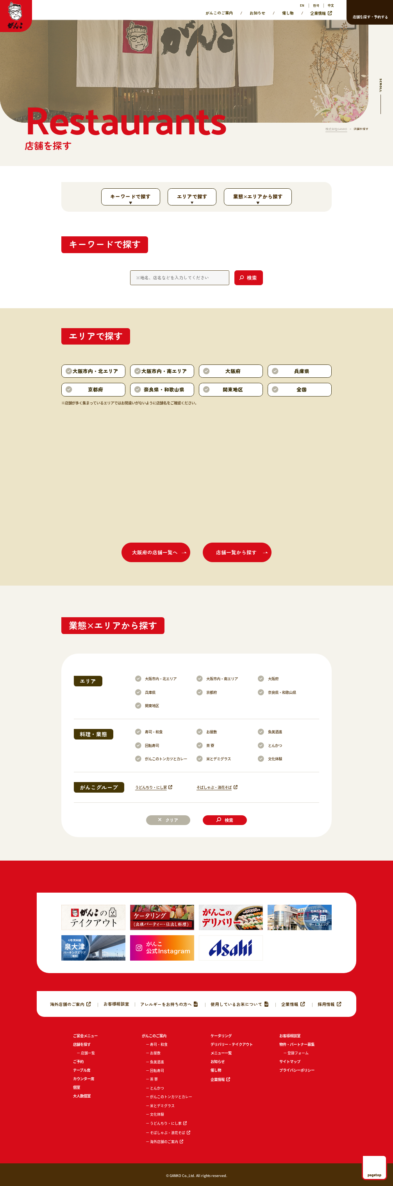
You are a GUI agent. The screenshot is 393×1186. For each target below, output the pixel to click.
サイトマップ (289, 1061)
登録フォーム (298, 1053)
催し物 (288, 13)
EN (302, 5)
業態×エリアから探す (258, 196)
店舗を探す (82, 1044)
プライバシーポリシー (296, 1070)
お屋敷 (211, 731)
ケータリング (221, 1035)
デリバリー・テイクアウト (232, 1044)
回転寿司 (152, 745)
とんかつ (275, 745)
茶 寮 (210, 745)
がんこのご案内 (219, 13)
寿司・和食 (154, 731)
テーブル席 (81, 1070)
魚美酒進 (275, 731)
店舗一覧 (88, 1053)
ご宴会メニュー (85, 1035)
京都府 (211, 692)
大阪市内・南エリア (222, 678)
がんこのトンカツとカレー (166, 758)
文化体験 (275, 758)
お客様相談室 (116, 1004)
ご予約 (78, 1061)
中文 (331, 5)
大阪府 (273, 678)
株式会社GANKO (336, 128)
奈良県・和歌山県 (282, 692)
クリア (171, 820)
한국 (316, 5)
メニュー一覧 (221, 1053)
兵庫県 (150, 692)
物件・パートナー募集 (296, 1044)
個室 (76, 1087)
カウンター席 (83, 1078)
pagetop (374, 1175)
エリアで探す (192, 196)
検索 (229, 820)
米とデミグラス (218, 758)
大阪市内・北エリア (161, 678)
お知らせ (257, 13)
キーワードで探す (130, 196)
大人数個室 (82, 1095)
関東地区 (152, 705)
